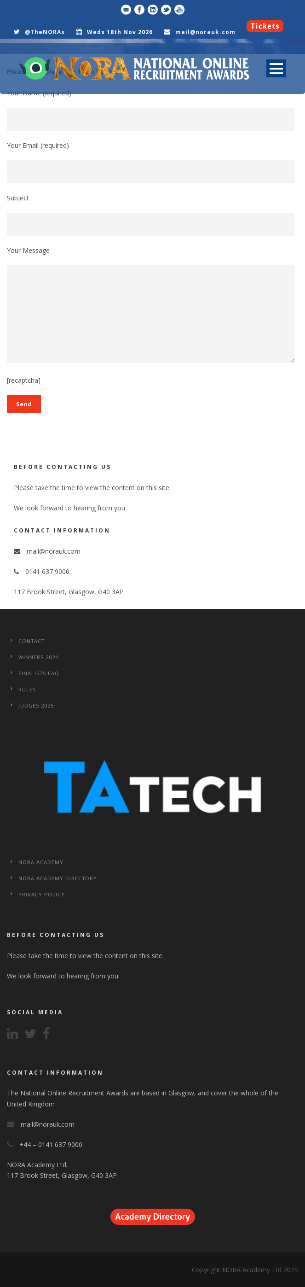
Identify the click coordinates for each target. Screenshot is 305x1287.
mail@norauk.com (205, 32)
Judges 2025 (36, 705)
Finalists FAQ (38, 673)
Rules (27, 689)
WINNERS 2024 (38, 657)
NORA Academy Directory (57, 878)
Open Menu (276, 68)
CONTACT (31, 641)
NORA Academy (40, 862)
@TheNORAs (45, 32)
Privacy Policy (41, 894)
